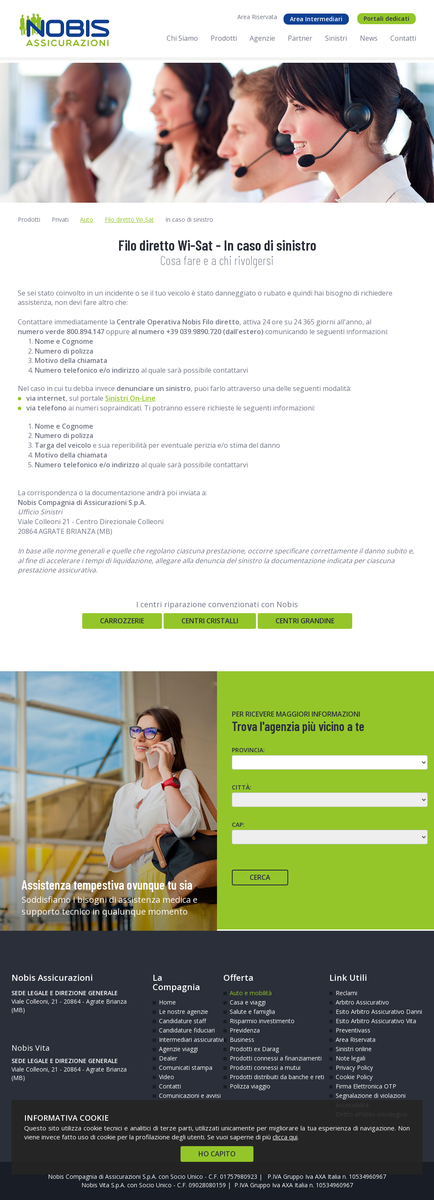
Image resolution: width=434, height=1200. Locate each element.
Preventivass (353, 1030)
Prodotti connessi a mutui (265, 1067)
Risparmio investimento (262, 1021)
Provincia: (248, 750)
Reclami (346, 993)
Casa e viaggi (248, 1002)
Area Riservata (257, 17)
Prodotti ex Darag (254, 1049)
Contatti (170, 1086)
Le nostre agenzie (183, 1011)
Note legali (350, 1058)
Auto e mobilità (251, 993)
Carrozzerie (122, 620)
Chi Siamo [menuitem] (182, 38)
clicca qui (285, 1137)
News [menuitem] (369, 38)
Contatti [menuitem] (403, 38)
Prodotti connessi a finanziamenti (273, 1058)
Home (167, 1002)
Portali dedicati (386, 18)
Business (242, 1039)
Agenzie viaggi (178, 1049)
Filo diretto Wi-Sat (129, 219)
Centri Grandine (304, 620)
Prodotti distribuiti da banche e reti (273, 1077)
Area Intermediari (316, 19)
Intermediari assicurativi (185, 1039)
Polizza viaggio (250, 1086)
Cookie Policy (354, 1077)
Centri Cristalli (209, 620)
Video (166, 1077)
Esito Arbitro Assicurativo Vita (361, 1021)
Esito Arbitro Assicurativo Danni (361, 1011)
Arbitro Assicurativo (361, 1002)
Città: (241, 787)
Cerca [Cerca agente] (260, 877)
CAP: (238, 824)
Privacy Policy (354, 1067)
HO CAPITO (217, 1153)
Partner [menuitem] (300, 38)
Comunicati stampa (185, 1067)
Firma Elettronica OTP (361, 1086)
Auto (86, 219)
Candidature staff (182, 1021)
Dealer (168, 1058)
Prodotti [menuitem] (224, 38)
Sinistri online (354, 1049)
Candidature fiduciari (185, 1030)
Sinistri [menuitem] (336, 38)
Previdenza (245, 1030)
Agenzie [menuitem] (262, 38)
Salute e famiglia (252, 1011)
